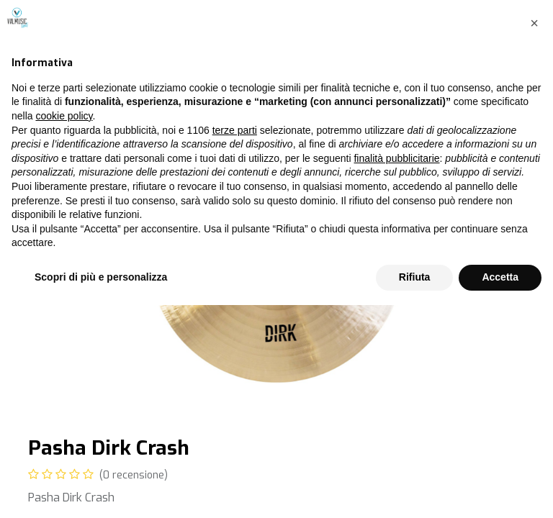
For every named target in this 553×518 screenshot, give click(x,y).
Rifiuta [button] (415, 490)
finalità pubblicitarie (396, 371)
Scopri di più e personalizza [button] (101, 490)
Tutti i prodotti (65, 98)
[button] (534, 235)
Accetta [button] (500, 490)
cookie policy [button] (63, 329)
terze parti (234, 343)
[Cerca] (510, 71)
